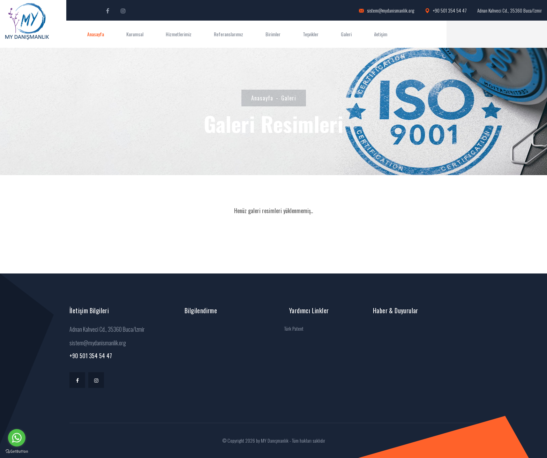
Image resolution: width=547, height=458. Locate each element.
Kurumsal (134, 34)
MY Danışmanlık (275, 440)
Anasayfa (95, 34)
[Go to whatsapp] (16, 437)
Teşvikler (311, 34)
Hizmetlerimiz (179, 34)
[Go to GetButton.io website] (17, 451)
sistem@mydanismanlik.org (386, 11)
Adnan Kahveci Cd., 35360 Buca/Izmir (509, 10)
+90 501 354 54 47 (445, 11)
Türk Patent (294, 328)
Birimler (272, 34)
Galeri (346, 34)
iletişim (380, 34)
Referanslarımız (228, 34)
